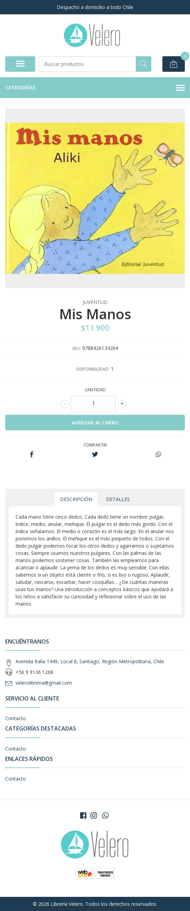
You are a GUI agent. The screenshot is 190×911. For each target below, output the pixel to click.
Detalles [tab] (118, 499)
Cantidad (95, 390)
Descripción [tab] (76, 499)
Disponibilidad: (93, 369)
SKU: (76, 348)
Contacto (15, 718)
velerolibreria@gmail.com (44, 682)
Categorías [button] (95, 88)
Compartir (95, 445)
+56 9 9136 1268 (34, 672)
